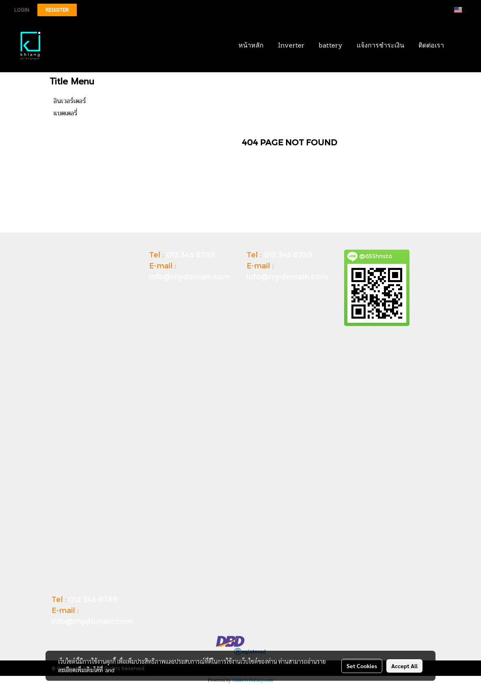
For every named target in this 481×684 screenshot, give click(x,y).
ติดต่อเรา (431, 46)
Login (21, 10)
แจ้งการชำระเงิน (380, 46)
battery (330, 46)
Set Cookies (362, 665)
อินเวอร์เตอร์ (70, 101)
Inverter (291, 46)
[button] (463, 46)
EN (463, 9)
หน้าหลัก (251, 46)
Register (57, 10)
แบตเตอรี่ (66, 113)
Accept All (404, 665)
